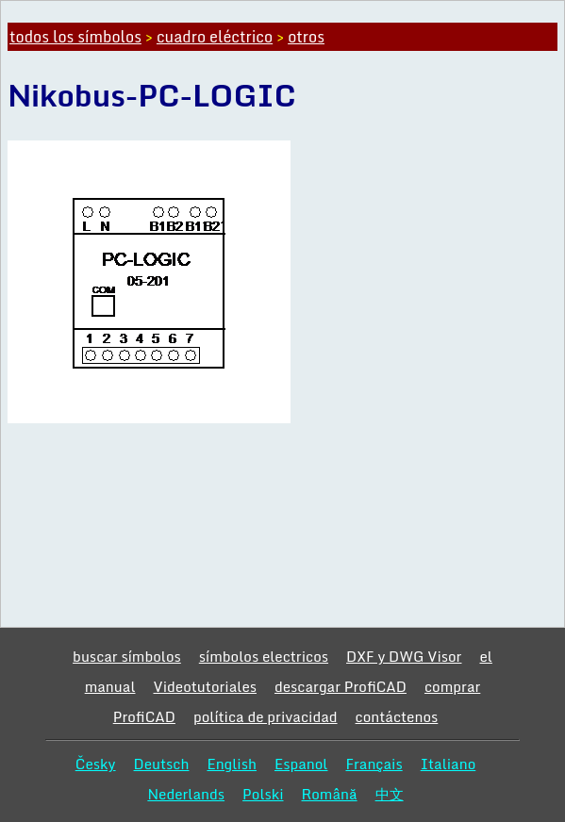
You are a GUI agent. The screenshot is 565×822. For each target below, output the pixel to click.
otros (306, 37)
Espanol (301, 763)
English (232, 763)
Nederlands (185, 793)
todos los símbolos (75, 37)
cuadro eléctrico (215, 37)
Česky (95, 763)
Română (329, 793)
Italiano (448, 763)
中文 (389, 793)
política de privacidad (265, 716)
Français (373, 763)
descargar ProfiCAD (340, 686)
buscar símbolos (127, 656)
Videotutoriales (205, 686)
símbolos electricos (263, 656)
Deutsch (162, 763)
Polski (262, 793)
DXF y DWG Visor (403, 656)
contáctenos (397, 716)
